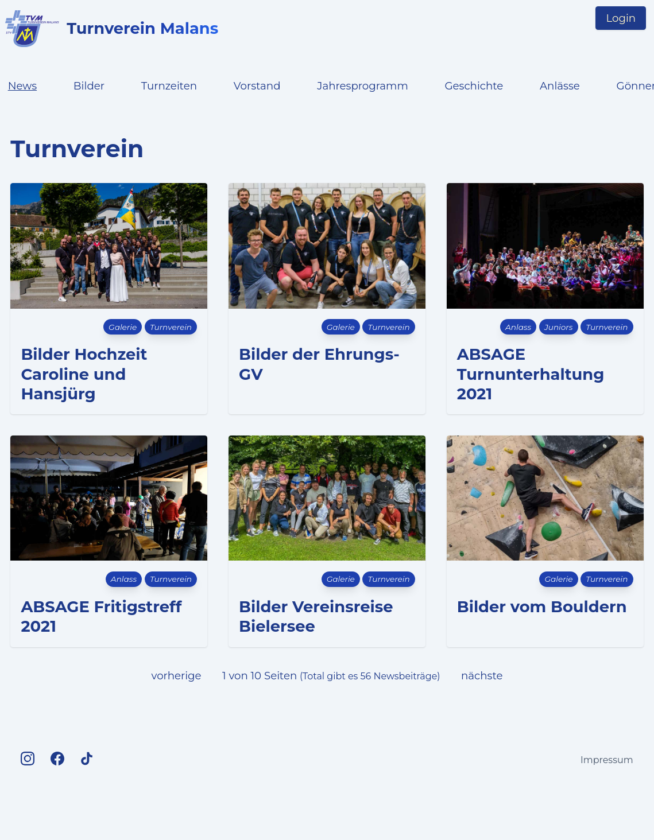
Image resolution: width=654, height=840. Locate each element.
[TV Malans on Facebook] (57, 759)
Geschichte (473, 85)
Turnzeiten (169, 85)
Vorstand (257, 85)
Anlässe (560, 85)
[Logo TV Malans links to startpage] (32, 28)
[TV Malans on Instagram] (27, 759)
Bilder (89, 85)
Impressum (607, 760)
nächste (481, 675)
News (22, 85)
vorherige (177, 675)
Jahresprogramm (362, 85)
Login (621, 18)
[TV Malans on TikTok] (87, 759)
